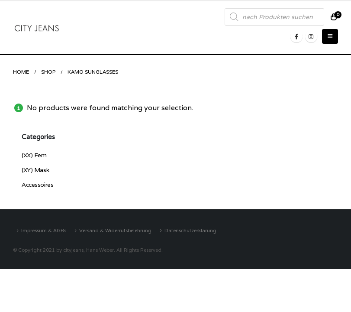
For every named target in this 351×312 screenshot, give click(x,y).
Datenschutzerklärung (190, 230)
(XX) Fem (34, 155)
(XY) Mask (35, 170)
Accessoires (37, 184)
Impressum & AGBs (43, 230)
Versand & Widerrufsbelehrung (115, 230)
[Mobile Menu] (330, 36)
